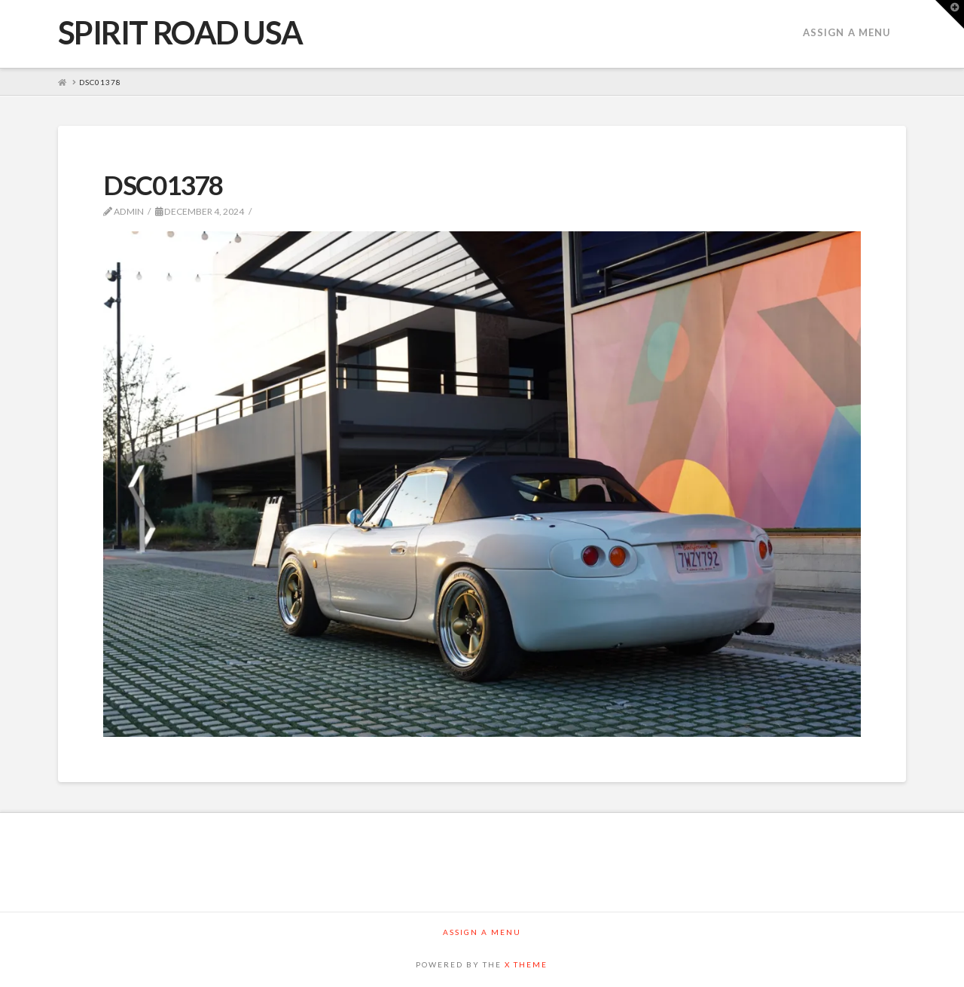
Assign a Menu (847, 32)
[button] (949, 14)
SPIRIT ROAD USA (180, 32)
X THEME (526, 964)
